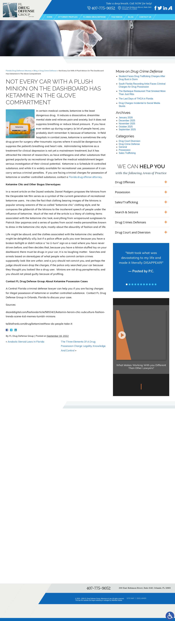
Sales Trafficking (127, 153)
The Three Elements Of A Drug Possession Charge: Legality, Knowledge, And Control (79, 346)
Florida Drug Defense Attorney (19, 71)
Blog (138, 17)
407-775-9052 (105, 8)
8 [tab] (147, 287)
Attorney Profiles (69, 17)
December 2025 (127, 120)
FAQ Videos (123, 17)
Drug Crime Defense (48, 71)
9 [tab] (150, 287)
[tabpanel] (141, 267)
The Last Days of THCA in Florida (136, 98)
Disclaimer (141, 601)
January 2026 (126, 117)
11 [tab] (155, 287)
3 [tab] (132, 287)
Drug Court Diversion (129, 141)
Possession (125, 150)
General (123, 147)
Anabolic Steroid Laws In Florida (27, 341)
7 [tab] (144, 287)
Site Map (130, 601)
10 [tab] (153, 287)
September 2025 (127, 129)
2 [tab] (129, 287)
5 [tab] (138, 287)
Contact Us (153, 17)
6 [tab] (141, 287)
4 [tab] (135, 287)
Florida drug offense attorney (86, 177)
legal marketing (97, 603)
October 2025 (126, 126)
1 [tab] (127, 287)
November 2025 (127, 123)
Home (50, 17)
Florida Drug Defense (98, 17)
